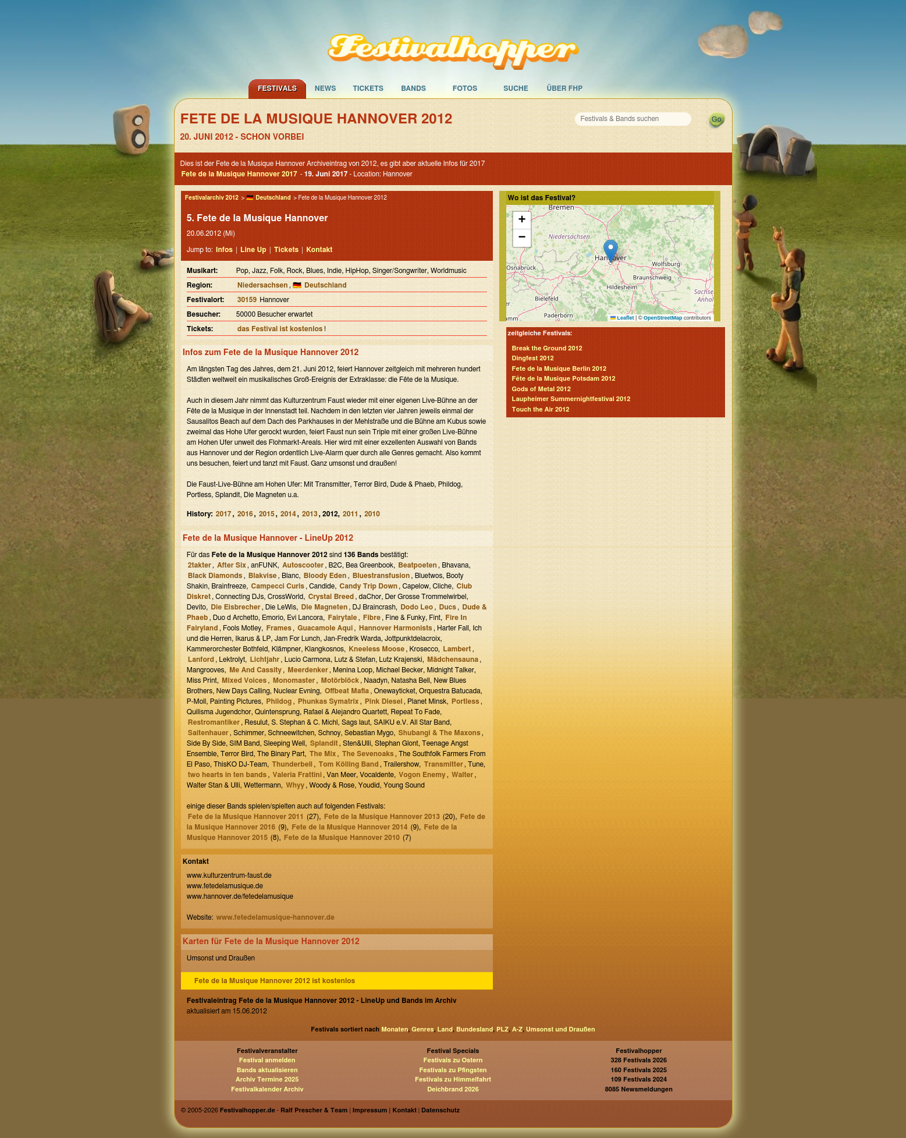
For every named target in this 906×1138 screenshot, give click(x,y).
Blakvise (262, 575)
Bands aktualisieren (267, 1070)
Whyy (295, 785)
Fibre (372, 617)
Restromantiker (214, 722)
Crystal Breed (331, 596)
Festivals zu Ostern (453, 1060)
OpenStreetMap (663, 318)
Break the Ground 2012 (547, 348)
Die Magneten (324, 607)
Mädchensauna (452, 659)
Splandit (324, 743)
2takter (199, 565)
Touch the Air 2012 (541, 409)
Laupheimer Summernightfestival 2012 (571, 399)
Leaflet (622, 318)
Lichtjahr (264, 659)
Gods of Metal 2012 (541, 389)
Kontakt (319, 249)
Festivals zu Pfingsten (452, 1070)
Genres (422, 1029)
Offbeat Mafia (347, 690)
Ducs (447, 607)
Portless (465, 701)
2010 (372, 513)
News (325, 88)
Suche (515, 88)
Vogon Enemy (422, 774)
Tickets (368, 88)
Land (445, 1029)
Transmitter (443, 764)
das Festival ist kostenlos (280, 328)
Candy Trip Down (369, 586)
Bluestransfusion (381, 575)
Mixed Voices (244, 680)
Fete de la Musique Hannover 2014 (349, 827)
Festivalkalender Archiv (267, 1089)
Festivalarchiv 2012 (212, 198)
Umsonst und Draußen (560, 1029)
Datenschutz (440, 1110)
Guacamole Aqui (325, 628)
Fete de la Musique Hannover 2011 (246, 816)
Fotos (465, 88)
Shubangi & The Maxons (440, 732)
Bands (413, 88)
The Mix (323, 753)
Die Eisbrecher (235, 607)
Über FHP (565, 88)
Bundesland (474, 1029)
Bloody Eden (325, 575)
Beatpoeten (417, 565)
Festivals (277, 88)
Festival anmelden (267, 1060)
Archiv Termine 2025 (267, 1079)
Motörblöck (339, 680)
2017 (224, 513)
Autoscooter (303, 565)
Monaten (394, 1029)
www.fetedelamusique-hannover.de (275, 917)
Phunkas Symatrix (328, 701)
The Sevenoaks (368, 753)
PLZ (502, 1029)
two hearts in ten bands (227, 774)
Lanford (201, 659)
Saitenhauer (208, 732)
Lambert (457, 649)
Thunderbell (292, 764)
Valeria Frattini (297, 774)
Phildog (279, 701)
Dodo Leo (416, 607)
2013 (310, 513)
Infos (224, 249)
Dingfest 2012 (533, 358)
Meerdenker (307, 670)
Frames (278, 628)
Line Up (253, 249)
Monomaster (294, 680)
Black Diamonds (215, 575)
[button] (610, 251)
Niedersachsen (262, 285)
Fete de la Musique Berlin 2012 (559, 369)
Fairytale (342, 617)
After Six (231, 565)
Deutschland (272, 198)
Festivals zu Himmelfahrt (453, 1079)
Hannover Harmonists (395, 628)
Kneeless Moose (376, 649)
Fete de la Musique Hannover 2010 (342, 837)
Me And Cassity (255, 670)
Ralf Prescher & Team (313, 1110)
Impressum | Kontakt (385, 1110)
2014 (288, 513)
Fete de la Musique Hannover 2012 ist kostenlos (274, 980)
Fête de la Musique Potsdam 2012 (564, 378)
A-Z (517, 1029)
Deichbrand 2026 (453, 1089)
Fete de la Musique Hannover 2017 (239, 174)
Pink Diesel (384, 701)
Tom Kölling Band (348, 764)
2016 (245, 513)
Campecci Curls (277, 586)
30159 (247, 299)
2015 (267, 513)
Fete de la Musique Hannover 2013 (382, 816)
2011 (350, 513)
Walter (462, 774)
